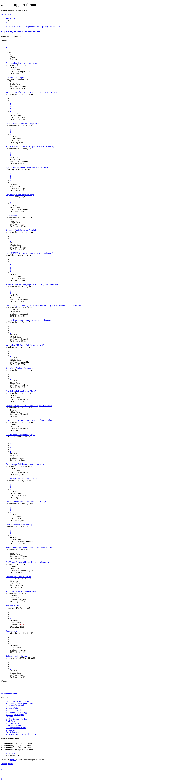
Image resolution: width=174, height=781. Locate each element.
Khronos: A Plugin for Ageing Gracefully (21, 230)
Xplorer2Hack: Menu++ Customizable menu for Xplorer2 (27, 167)
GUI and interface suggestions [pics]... (20, 435)
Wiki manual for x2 (13, 606)
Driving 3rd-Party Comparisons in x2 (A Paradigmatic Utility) (29, 420)
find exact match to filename (16, 656)
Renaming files (11, 631)
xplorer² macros (11, 216)
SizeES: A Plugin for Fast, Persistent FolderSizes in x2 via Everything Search (35, 92)
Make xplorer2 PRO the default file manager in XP (25, 345)
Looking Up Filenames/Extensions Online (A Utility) (26, 502)
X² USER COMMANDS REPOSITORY (21, 591)
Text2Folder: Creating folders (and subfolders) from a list (27, 562)
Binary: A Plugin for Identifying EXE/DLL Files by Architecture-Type (32, 285)
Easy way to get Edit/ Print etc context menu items (25, 464)
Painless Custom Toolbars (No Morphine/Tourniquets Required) (30, 147)
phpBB (13, 760)
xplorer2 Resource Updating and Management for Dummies (28, 320)
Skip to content (6, 14)
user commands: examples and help (19, 525)
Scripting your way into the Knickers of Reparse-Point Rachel (29, 406)
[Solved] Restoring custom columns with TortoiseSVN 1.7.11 (29, 548)
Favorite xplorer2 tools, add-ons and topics (22, 63)
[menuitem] (8, 23)
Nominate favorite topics (15, 78)
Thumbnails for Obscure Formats (18, 577)
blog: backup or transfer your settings (20, 195)
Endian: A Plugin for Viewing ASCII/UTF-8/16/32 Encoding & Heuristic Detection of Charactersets (43, 305)
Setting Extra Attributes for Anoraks (19, 368)
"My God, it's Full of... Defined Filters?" (21, 391)
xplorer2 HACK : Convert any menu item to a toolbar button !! (29, 253)
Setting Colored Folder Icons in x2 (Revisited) (23, 124)
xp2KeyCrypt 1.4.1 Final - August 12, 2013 (22, 479)
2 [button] (6, 47)
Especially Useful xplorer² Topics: (21, 31)
